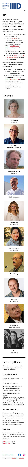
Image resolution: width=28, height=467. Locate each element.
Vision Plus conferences (12, 79)
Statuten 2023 (7, 443)
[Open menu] (24, 11)
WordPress (14, 458)
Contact (4, 455)
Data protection (10, 455)
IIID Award (14, 38)
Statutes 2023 (6, 442)
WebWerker (21, 458)
